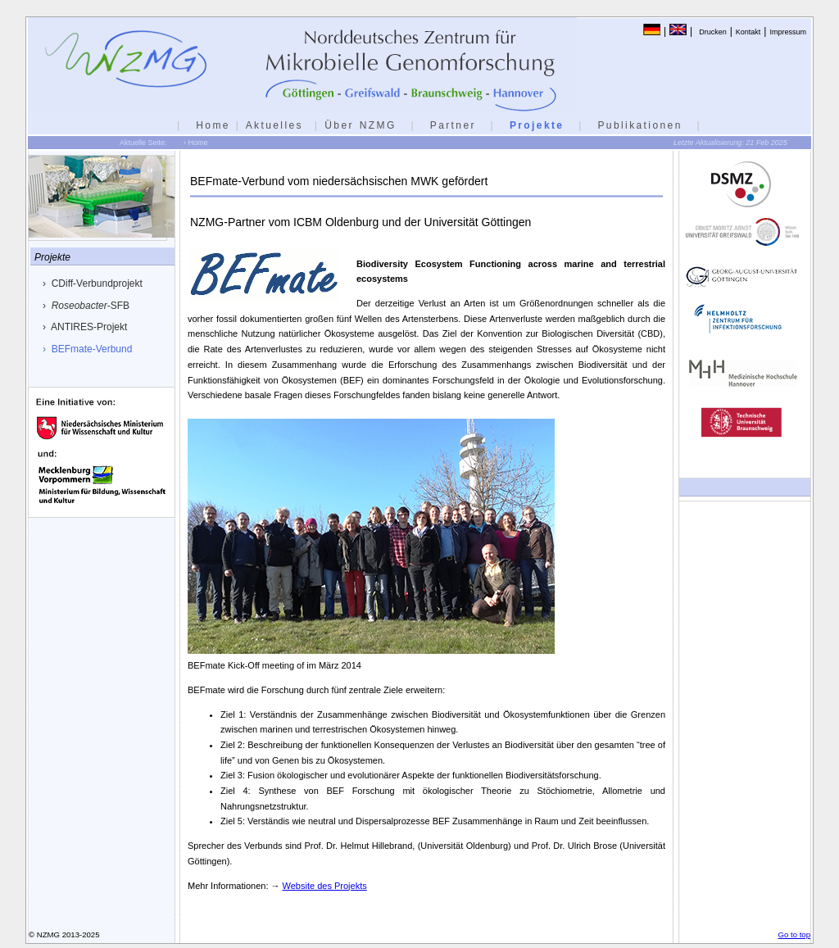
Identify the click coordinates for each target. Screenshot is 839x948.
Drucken (713, 32)
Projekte (537, 125)
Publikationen (639, 125)
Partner (453, 125)
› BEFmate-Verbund (87, 349)
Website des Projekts (325, 886)
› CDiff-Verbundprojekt (93, 283)
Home (213, 125)
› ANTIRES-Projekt (85, 327)
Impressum (787, 32)
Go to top (794, 934)
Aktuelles (274, 125)
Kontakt (748, 32)
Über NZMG (360, 125)
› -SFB (86, 305)
